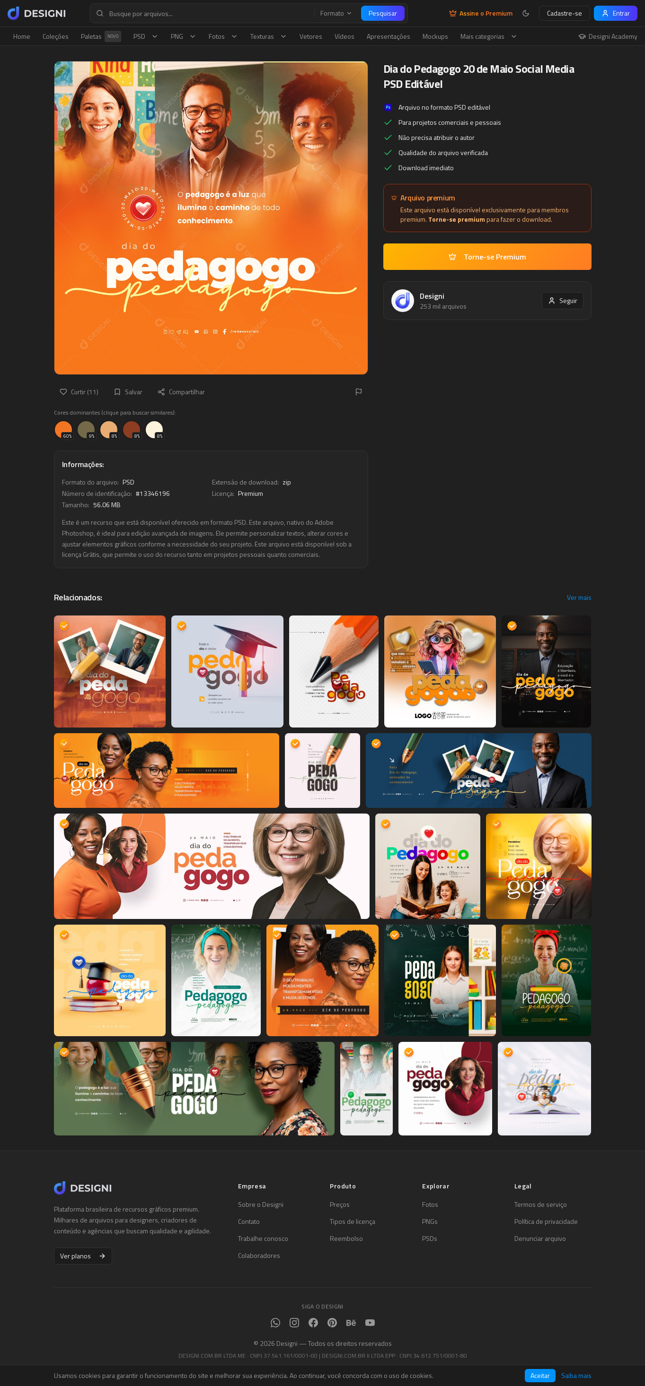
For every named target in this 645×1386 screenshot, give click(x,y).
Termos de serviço (540, 1204)
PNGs (430, 1221)
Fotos (223, 36)
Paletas (101, 36)
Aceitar (540, 1375)
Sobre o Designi (260, 1204)
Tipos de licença (352, 1221)
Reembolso (346, 1238)
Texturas (268, 36)
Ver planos (83, 1256)
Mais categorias (489, 36)
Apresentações (388, 36)
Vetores (311, 36)
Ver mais (579, 597)
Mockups (435, 36)
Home (21, 36)
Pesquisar (383, 13)
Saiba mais (576, 1375)
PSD (146, 36)
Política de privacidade (546, 1221)
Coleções (56, 36)
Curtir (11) (79, 392)
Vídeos (344, 36)
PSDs (429, 1238)
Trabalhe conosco (263, 1238)
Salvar (128, 392)
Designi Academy (607, 36)
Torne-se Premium (487, 256)
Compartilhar (181, 392)
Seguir (562, 300)
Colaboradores (259, 1255)
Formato (336, 13)
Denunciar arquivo (540, 1238)
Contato (249, 1221)
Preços (340, 1204)
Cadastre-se (564, 13)
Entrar (615, 13)
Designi (432, 296)
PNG (183, 36)
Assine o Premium (480, 13)
